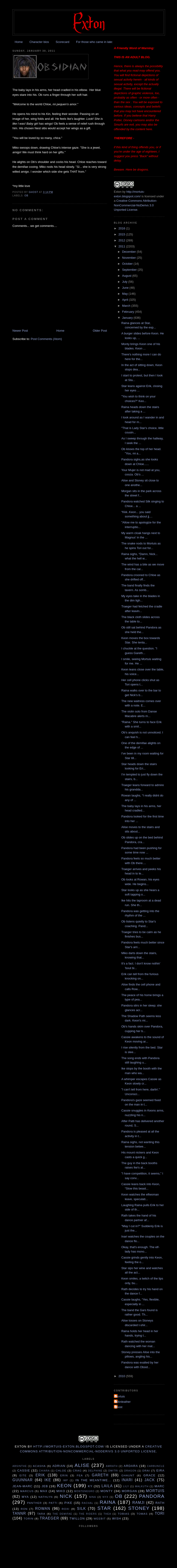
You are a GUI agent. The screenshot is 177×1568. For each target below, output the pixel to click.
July (125, 281)
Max (43, 1491)
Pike (68, 1503)
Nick (66, 1496)
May (125, 293)
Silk (81, 1509)
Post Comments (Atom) (46, 339)
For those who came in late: (94, 42)
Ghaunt (128, 1475)
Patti (53, 1502)
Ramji (138, 1503)
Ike (47, 1480)
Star (104, 1508)
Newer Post (20, 330)
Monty (106, 1491)
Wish (116, 1518)
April (125, 299)
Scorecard (62, 42)
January (128, 317)
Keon (64, 1485)
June (126, 287)
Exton (117, 191)
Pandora (152, 1496)
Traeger (49, 1518)
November (129, 257)
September (130, 269)
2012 (122, 240)
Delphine (95, 1470)
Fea (80, 1475)
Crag (77, 1470)
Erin (64, 1475)
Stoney (139, 1508)
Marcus (27, 1491)
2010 (122, 1376)
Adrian (58, 1466)
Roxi (66, 1508)
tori (160, 1513)
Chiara (44, 1470)
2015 (122, 234)
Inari (127, 1480)
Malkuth (142, 1486)
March (126, 305)
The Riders (88, 1514)
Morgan (129, 1491)
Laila (107, 1486)
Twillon (77, 1518)
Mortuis (120, 1396)
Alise (82, 1465)
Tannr (19, 1513)
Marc (160, 1486)
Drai (146, 1470)
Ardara (131, 1466)
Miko (60, 1491)
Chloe (61, 1470)
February (128, 311)
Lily (126, 1486)
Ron (24, 1508)
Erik (40, 1475)
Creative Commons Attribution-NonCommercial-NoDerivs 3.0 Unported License (135, 205)
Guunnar (22, 1480)
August (127, 275)
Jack (150, 1480)
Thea (107, 1514)
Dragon (130, 1470)
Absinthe (19, 1466)
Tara (41, 1513)
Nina (92, 1497)
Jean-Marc (22, 1486)
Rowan (42, 1509)
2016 (122, 228)
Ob (26, 195)
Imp (65, 1480)
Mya (25, 1497)
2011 (122, 246)
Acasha (39, 1465)
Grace (149, 1475)
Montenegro (84, 1491)
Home (19, 42)
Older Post (100, 330)
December (129, 251)
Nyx (105, 1497)
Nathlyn (45, 1496)
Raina (108, 1502)
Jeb (45, 1486)
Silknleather (123, 1401)
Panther (34, 1502)
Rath (160, 1503)
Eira (160, 1470)
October (128, 263)
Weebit (100, 1518)
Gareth (100, 1475)
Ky (90, 1486)
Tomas (142, 1513)
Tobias (123, 1513)
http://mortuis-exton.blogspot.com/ (69, 1446)
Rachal (87, 1503)
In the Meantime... (93, 1480)
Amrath (112, 1466)
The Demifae (62, 1514)
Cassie (23, 1470)
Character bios (39, 42)
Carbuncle (156, 1466)
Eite (23, 1475)
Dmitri (113, 1470)
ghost (118, 1407)
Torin (29, 1518)
